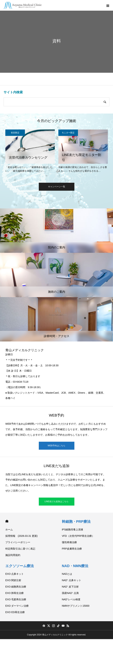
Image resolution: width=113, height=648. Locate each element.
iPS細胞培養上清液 (72, 529)
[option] (30, 151)
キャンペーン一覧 (56, 186)
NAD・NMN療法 (75, 566)
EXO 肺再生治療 (14, 593)
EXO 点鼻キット (14, 573)
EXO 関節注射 (13, 580)
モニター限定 (68, 132)
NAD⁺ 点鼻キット (71, 580)
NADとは (67, 573)
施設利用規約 (12, 555)
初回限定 (15, 132)
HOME (6, 521)
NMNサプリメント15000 (76, 605)
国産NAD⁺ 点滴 (70, 593)
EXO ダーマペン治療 (17, 605)
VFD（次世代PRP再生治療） (78, 535)
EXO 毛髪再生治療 (15, 599)
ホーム (9, 529)
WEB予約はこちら (56, 445)
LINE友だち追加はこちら (56, 501)
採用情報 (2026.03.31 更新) (21, 535)
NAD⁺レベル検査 (71, 599)
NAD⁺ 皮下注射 (70, 586)
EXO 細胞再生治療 (15, 586)
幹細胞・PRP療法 (76, 521)
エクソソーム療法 (19, 566)
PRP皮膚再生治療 (72, 548)
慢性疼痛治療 (69, 542)
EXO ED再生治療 (15, 612)
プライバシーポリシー (17, 542)
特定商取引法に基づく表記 (20, 548)
